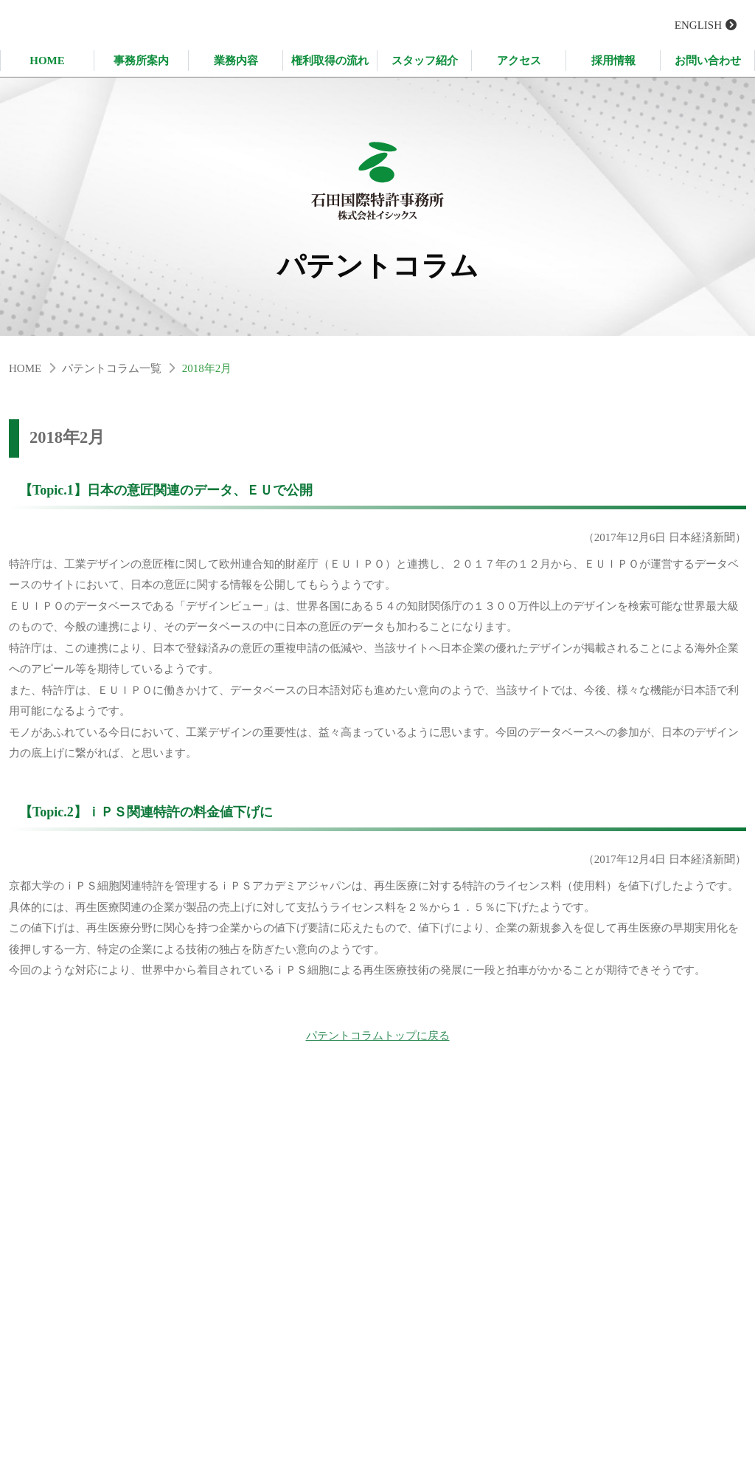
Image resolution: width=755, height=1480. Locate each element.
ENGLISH (698, 25)
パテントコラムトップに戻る (378, 1041)
